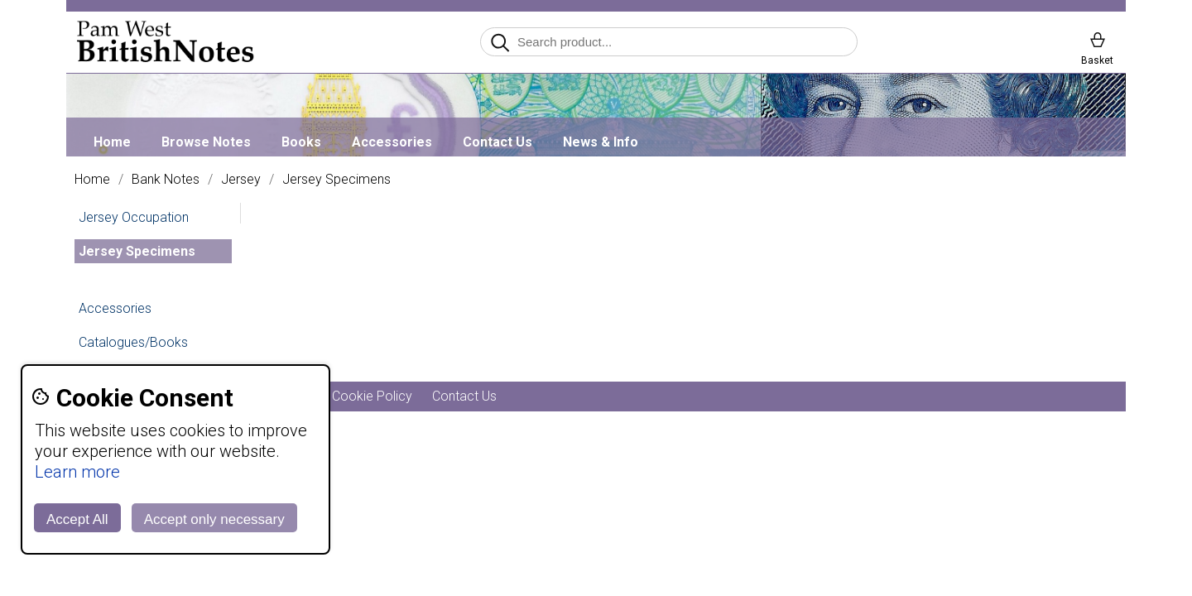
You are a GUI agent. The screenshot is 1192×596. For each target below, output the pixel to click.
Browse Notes (206, 142)
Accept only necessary (214, 519)
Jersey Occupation (134, 217)
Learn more (77, 472)
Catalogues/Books (133, 342)
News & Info (600, 142)
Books (301, 142)
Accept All (77, 519)
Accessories (392, 142)
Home (112, 142)
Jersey (241, 179)
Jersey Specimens (336, 179)
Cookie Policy (372, 396)
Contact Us (497, 142)
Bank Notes (165, 179)
